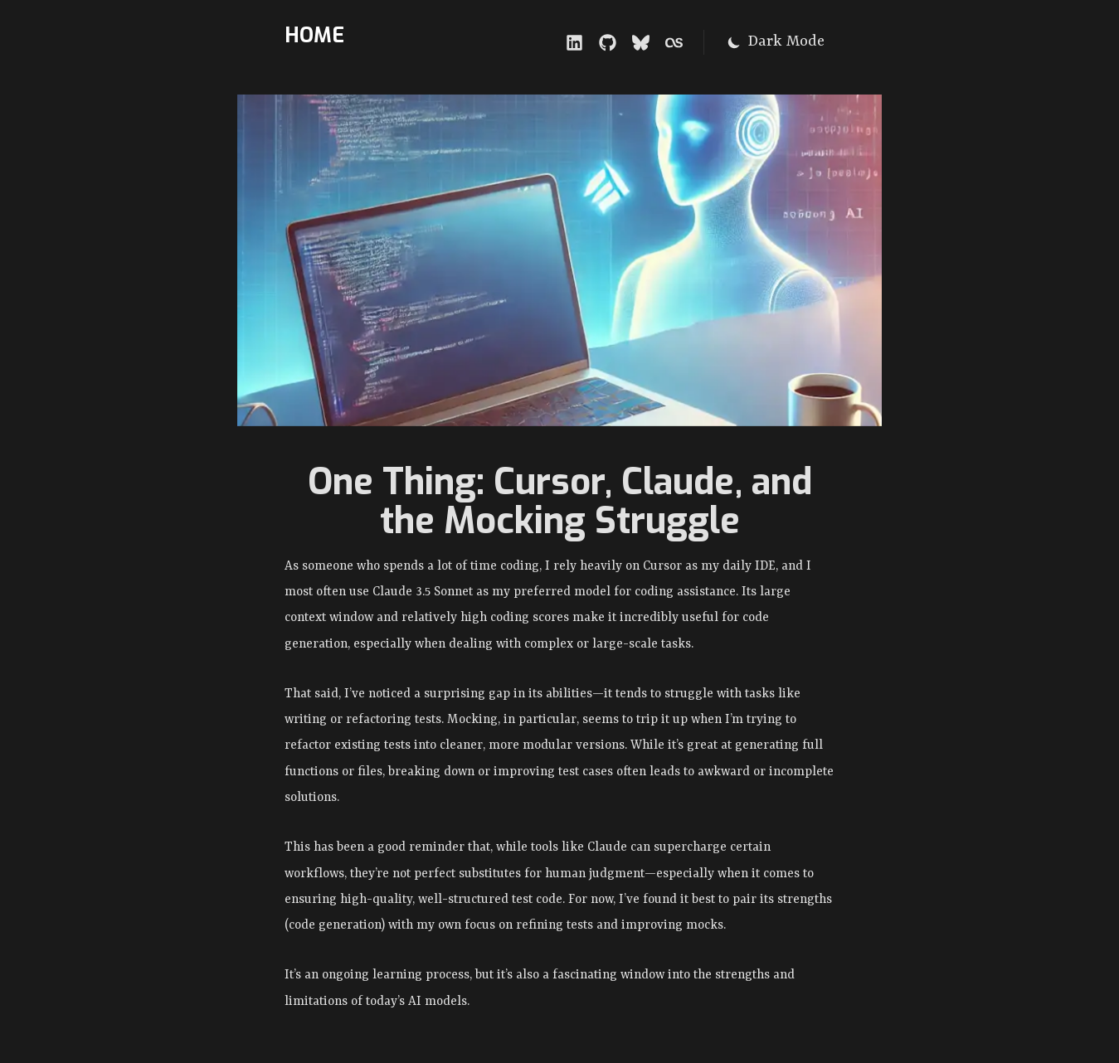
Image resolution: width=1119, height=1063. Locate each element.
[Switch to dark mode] (775, 42)
